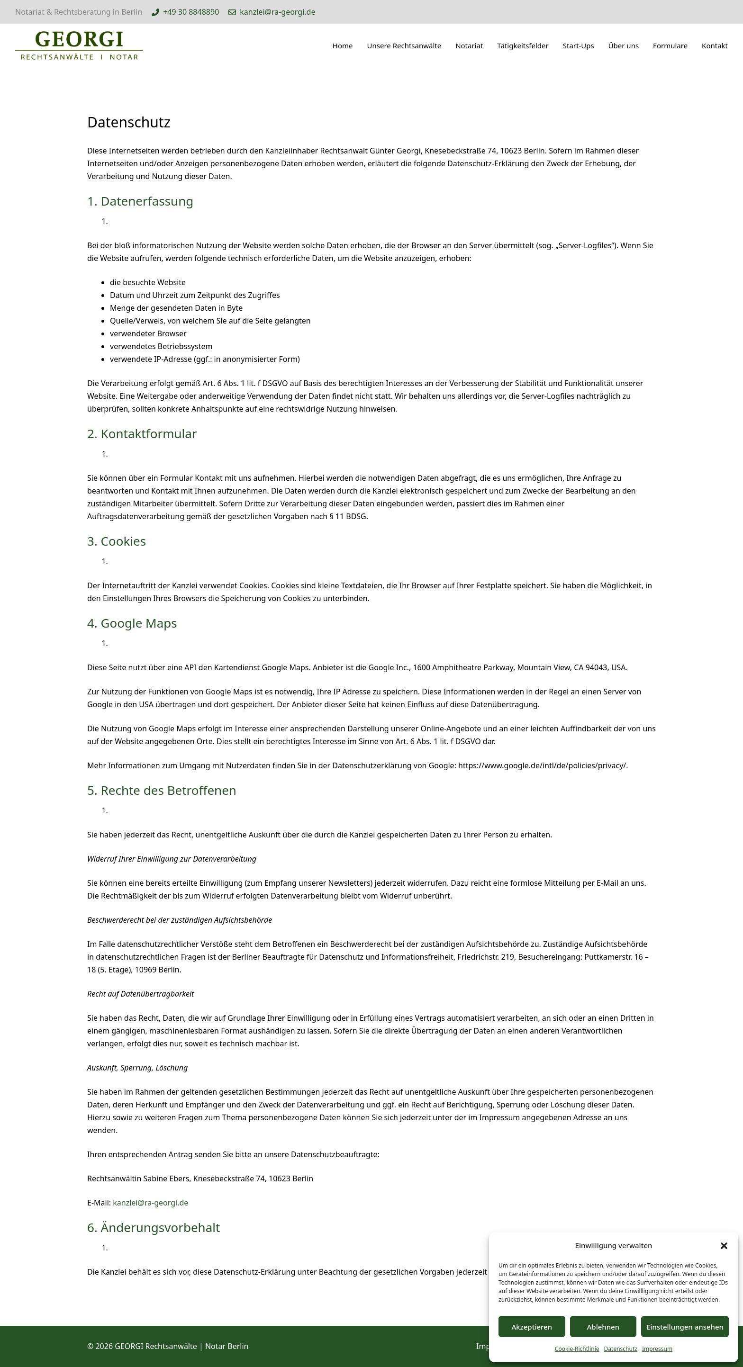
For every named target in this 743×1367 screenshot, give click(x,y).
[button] (724, 1245)
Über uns (623, 45)
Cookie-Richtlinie (577, 1349)
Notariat (469, 45)
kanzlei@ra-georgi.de (150, 1202)
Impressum (657, 1349)
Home (343, 45)
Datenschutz (620, 1349)
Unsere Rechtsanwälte (404, 45)
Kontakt (715, 45)
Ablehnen (603, 1326)
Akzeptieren (531, 1326)
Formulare (670, 45)
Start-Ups (578, 45)
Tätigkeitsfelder (522, 45)
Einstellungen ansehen (685, 1326)
